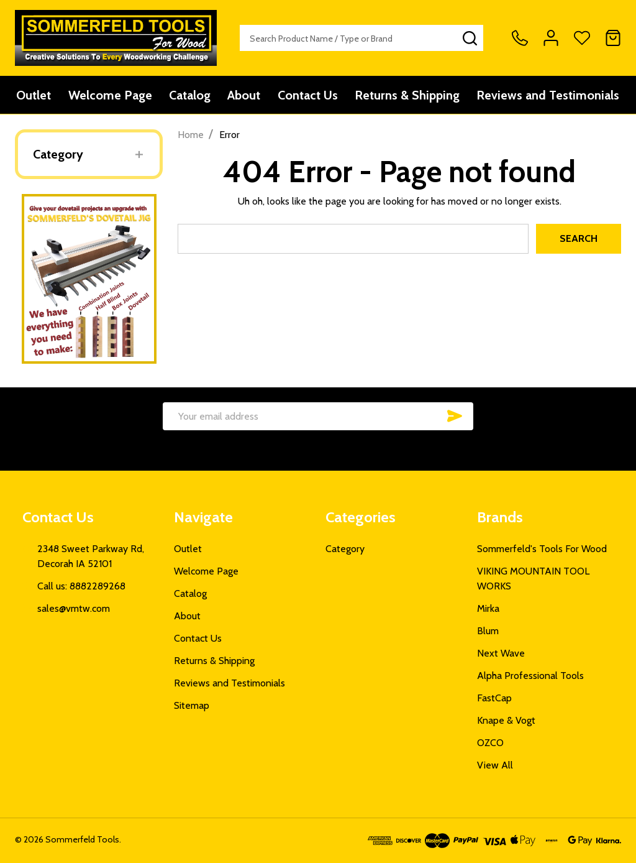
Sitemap (191, 705)
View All (495, 765)
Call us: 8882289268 (81, 586)
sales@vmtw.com (73, 608)
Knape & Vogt (506, 720)
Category (58, 154)
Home (191, 135)
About (244, 95)
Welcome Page (110, 95)
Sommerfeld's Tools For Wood (542, 549)
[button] (89, 279)
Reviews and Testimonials (549, 95)
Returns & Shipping (408, 95)
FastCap (494, 698)
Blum (488, 631)
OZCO (490, 743)
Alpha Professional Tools (530, 675)
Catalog (190, 95)
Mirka (488, 608)
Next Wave (501, 653)
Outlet (33, 95)
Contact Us (308, 95)
